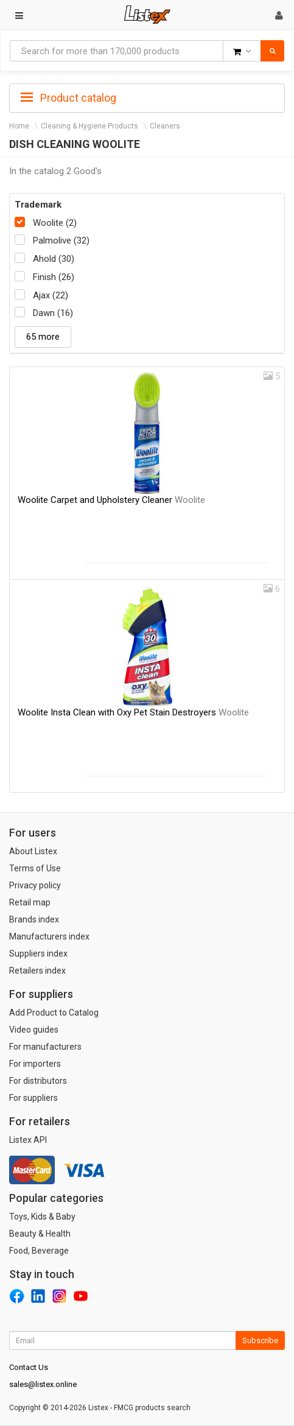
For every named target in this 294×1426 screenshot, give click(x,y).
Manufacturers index (49, 936)
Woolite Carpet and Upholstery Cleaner (111, 499)
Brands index (34, 919)
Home (19, 126)
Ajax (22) (50, 295)
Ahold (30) (53, 258)
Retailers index (37, 970)
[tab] (147, 97)
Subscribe (260, 1340)
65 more (43, 336)
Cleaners (165, 126)
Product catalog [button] (68, 98)
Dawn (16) (53, 312)
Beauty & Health (40, 1233)
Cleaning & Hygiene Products (89, 126)
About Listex (33, 851)
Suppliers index (38, 953)
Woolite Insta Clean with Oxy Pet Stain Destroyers (133, 712)
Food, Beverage (39, 1251)
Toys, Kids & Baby (42, 1216)
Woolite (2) (55, 222)
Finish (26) (53, 277)
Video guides (33, 1029)
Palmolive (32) (61, 240)
